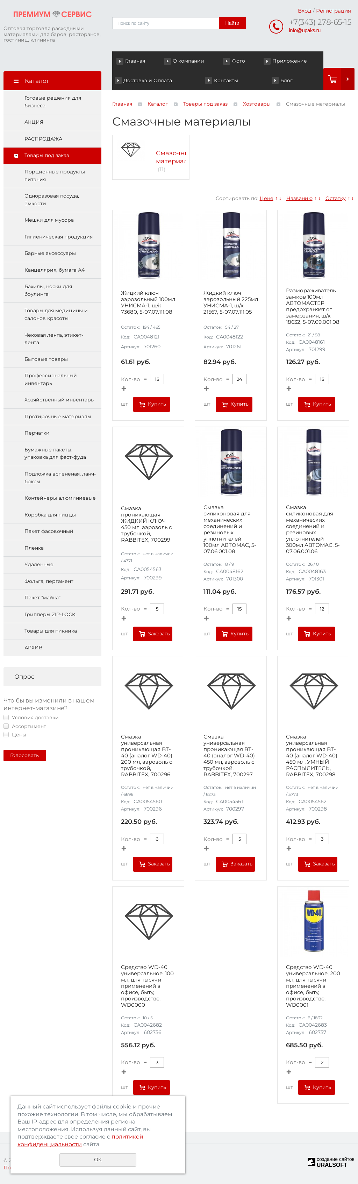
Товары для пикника (50, 631)
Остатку (335, 198)
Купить (157, 404)
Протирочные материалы (57, 416)
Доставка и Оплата (147, 80)
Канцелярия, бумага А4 (54, 270)
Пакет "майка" (42, 597)
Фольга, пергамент (48, 581)
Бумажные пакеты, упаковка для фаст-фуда (55, 454)
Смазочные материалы (174, 157)
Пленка (34, 548)
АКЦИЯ (33, 122)
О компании (188, 61)
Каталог (158, 104)
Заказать (159, 633)
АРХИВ (33, 647)
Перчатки (37, 433)
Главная (135, 61)
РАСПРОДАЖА (43, 139)
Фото (238, 61)
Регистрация (333, 10)
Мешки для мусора (49, 220)
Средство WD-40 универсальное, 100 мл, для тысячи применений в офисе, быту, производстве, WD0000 (147, 986)
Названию (299, 198)
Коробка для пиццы (50, 515)
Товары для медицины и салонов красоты (56, 314)
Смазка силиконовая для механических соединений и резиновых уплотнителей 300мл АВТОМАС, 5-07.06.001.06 (313, 529)
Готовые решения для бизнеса (52, 102)
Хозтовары (257, 104)
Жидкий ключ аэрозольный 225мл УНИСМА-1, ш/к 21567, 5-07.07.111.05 (230, 302)
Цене (266, 198)
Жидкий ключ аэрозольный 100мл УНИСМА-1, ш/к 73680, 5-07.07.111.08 (148, 302)
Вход (305, 10)
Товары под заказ (46, 155)
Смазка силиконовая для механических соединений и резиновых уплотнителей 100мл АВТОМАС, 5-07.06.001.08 (229, 529)
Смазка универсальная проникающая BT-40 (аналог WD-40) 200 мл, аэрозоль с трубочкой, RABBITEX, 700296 (146, 756)
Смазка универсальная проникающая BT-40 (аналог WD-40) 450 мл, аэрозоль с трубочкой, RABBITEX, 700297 (229, 756)
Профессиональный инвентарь (50, 379)
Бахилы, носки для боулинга (48, 290)
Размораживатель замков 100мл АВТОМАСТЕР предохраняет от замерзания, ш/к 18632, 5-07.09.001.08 (312, 306)
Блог (286, 80)
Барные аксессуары (50, 253)
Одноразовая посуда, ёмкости (51, 200)
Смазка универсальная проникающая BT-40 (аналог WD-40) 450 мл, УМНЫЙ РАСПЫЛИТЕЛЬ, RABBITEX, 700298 (311, 756)
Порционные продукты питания (54, 176)
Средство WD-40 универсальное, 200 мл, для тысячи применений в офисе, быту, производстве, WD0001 (313, 986)
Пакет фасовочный (48, 531)
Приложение (289, 61)
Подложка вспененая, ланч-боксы (60, 478)
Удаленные (38, 564)
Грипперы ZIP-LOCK (50, 614)
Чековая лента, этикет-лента (53, 339)
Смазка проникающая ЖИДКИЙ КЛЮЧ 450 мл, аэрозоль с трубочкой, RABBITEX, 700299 (146, 524)
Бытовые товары (46, 359)
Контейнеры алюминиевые (60, 498)
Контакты (226, 80)
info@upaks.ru (305, 30)
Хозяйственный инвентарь (59, 400)
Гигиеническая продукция (58, 237)
